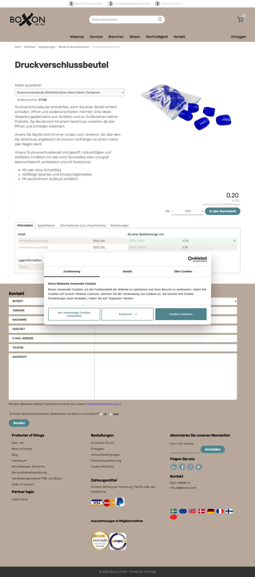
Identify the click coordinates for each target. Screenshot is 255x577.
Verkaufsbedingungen (105, 454)
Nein (114, 414)
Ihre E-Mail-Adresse (182, 443)
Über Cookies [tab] (183, 271)
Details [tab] (127, 271)
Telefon (17, 347)
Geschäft (18, 329)
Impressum (19, 460)
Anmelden (212, 449)
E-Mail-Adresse (22, 338)
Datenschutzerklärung (102, 404)
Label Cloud (19, 499)
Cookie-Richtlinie (102, 466)
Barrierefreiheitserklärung (29, 472)
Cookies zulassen (181, 314)
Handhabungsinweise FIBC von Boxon (37, 478)
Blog (15, 454)
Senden (19, 423)
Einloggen (97, 448)
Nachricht (19, 357)
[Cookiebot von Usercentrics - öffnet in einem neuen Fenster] (190, 259)
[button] (240, 19)
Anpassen (128, 314)
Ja (103, 414)
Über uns (18, 443)
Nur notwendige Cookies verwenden (74, 314)
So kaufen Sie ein (102, 443)
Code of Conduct (23, 484)
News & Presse (22, 448)
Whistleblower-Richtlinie (28, 466)
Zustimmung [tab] (71, 271)
